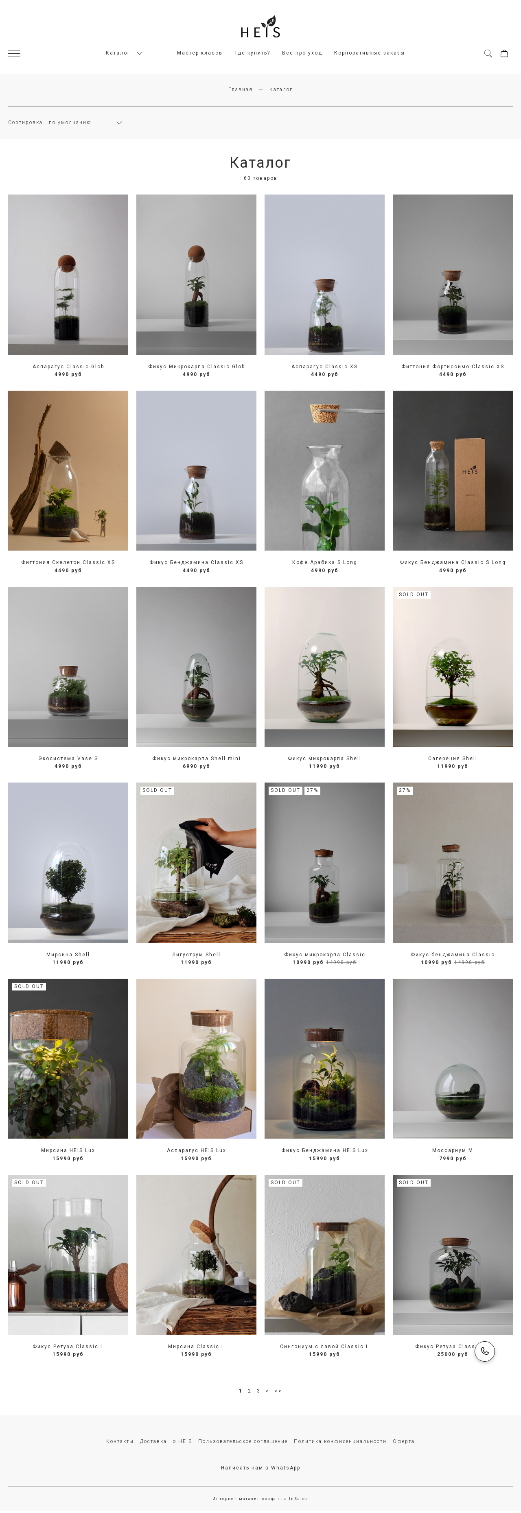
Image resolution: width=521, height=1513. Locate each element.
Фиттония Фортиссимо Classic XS (452, 369)
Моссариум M (452, 1153)
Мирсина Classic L (196, 1349)
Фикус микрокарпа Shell (324, 761)
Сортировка (25, 125)
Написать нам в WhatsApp (260, 1470)
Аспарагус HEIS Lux (196, 1153)
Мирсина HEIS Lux (68, 1153)
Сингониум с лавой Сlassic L (324, 1349)
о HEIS (182, 1443)
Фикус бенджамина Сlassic (453, 957)
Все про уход (302, 54)
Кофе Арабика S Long (324, 565)
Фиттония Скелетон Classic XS (68, 565)
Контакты (120, 1443)
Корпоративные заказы (369, 54)
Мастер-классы (200, 54)
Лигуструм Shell (196, 957)
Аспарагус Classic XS (324, 369)
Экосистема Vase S (68, 761)
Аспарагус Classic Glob (68, 369)
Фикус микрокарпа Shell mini (196, 761)
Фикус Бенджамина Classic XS (196, 565)
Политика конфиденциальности (340, 1443)
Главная (240, 92)
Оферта (404, 1443)
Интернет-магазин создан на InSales (260, 1501)
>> (278, 1393)
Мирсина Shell (68, 957)
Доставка (153, 1443)
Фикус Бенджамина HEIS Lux (324, 1153)
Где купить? (252, 54)
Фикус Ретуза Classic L (68, 1349)
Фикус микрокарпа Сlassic (325, 957)
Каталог (118, 54)
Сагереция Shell (452, 761)
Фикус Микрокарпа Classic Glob (196, 369)
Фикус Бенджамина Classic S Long (453, 565)
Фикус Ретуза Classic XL (452, 1349)
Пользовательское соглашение (243, 1443)
